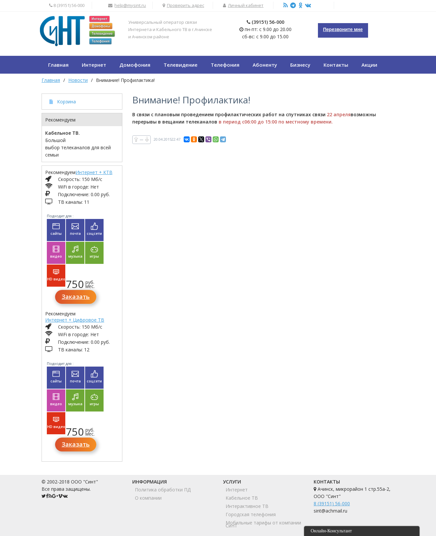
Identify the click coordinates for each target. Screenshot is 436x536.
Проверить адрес (185, 5)
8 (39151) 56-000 (332, 503)
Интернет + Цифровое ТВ (74, 320)
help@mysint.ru (130, 5)
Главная (51, 80)
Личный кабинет (246, 5)
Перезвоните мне (343, 29)
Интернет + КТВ (94, 172)
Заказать (76, 297)
